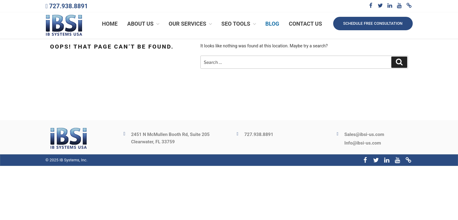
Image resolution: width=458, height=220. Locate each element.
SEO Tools (239, 23)
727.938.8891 (68, 6)
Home (109, 23)
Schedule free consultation (372, 23)
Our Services (191, 23)
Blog (272, 23)
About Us (144, 23)
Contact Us (305, 23)
